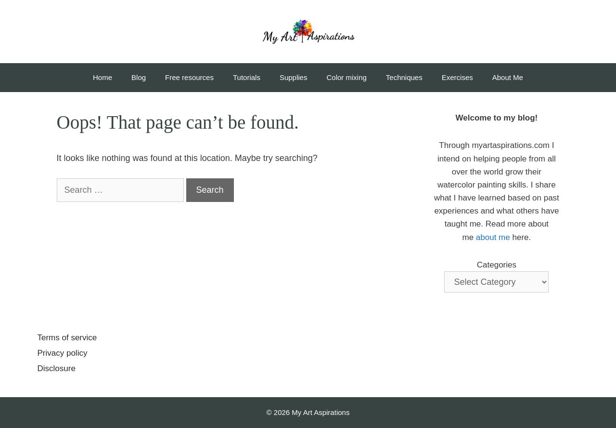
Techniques (404, 77)
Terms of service (67, 337)
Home (102, 77)
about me (493, 237)
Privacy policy (63, 353)
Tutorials (246, 77)
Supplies (294, 77)
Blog (138, 77)
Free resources (189, 77)
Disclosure (57, 368)
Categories (496, 264)
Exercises (457, 77)
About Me (507, 77)
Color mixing (346, 77)
